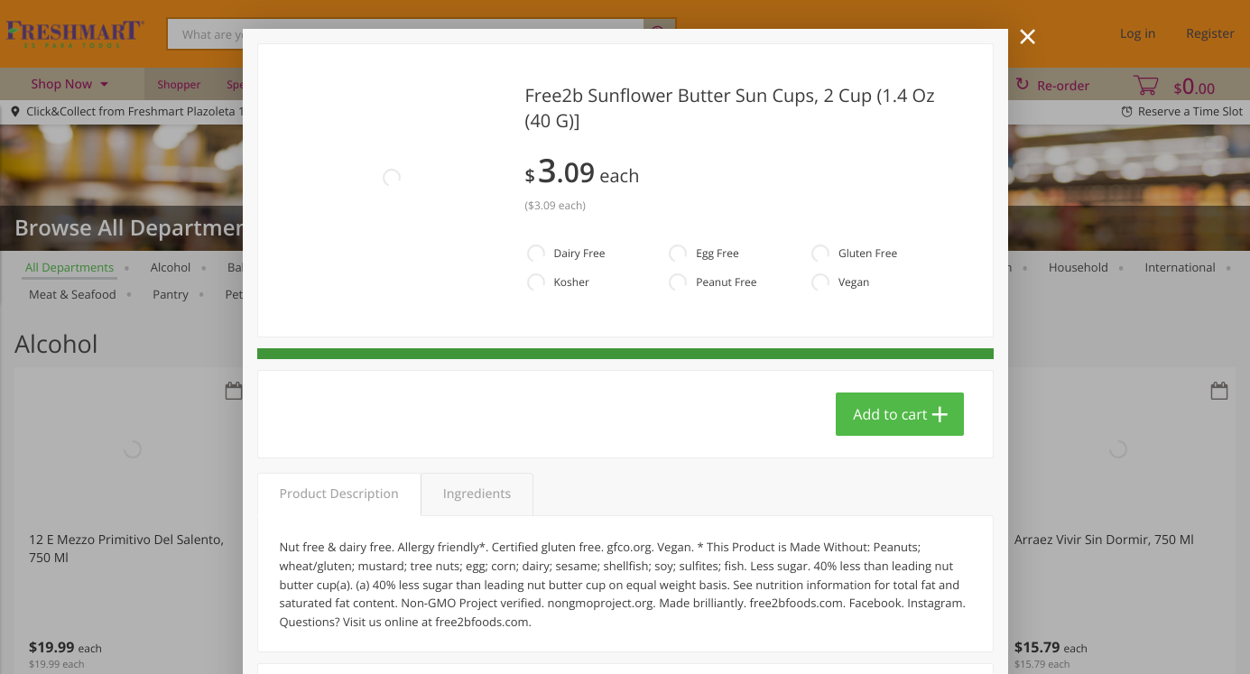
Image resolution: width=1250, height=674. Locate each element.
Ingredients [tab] (477, 494)
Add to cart (890, 414)
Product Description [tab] (339, 494)
